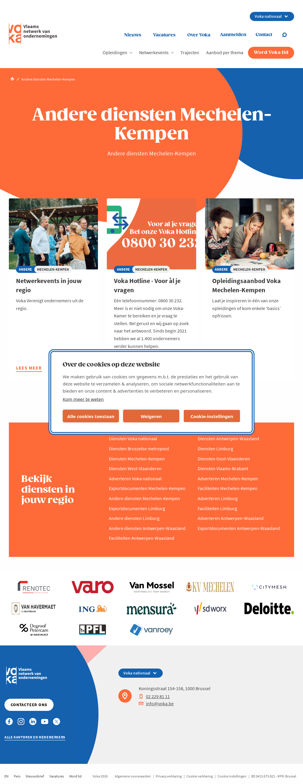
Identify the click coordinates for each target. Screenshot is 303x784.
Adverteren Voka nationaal (135, 478)
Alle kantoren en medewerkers (34, 737)
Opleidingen (115, 52)
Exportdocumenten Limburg (137, 508)
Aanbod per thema (224, 52)
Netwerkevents (154, 52)
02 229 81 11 (154, 696)
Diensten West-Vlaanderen (135, 468)
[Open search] (288, 35)
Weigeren (151, 416)
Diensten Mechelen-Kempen (137, 459)
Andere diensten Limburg (134, 518)
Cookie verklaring (199, 776)
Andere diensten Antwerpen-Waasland (147, 528)
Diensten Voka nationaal (133, 438)
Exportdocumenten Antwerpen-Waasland (239, 528)
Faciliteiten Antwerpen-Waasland (141, 538)
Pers (17, 776)
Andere (16, 181)
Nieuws (132, 35)
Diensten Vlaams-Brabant (223, 468)
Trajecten (189, 52)
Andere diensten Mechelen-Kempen (144, 498)
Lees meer (29, 368)
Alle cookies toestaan (90, 416)
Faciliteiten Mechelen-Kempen (227, 488)
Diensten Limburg (215, 449)
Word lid (75, 776)
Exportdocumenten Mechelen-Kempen (147, 488)
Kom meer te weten (83, 399)
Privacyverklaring (169, 776)
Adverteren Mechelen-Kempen (228, 478)
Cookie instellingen (231, 776)
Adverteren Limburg (218, 498)
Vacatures (164, 35)
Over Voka (198, 35)
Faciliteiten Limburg (217, 508)
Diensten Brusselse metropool (139, 449)
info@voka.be (156, 703)
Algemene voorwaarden (133, 776)
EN (6, 776)
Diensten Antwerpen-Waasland (228, 438)
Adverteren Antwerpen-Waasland (231, 518)
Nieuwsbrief (35, 776)
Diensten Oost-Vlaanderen (224, 459)
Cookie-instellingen (212, 416)
